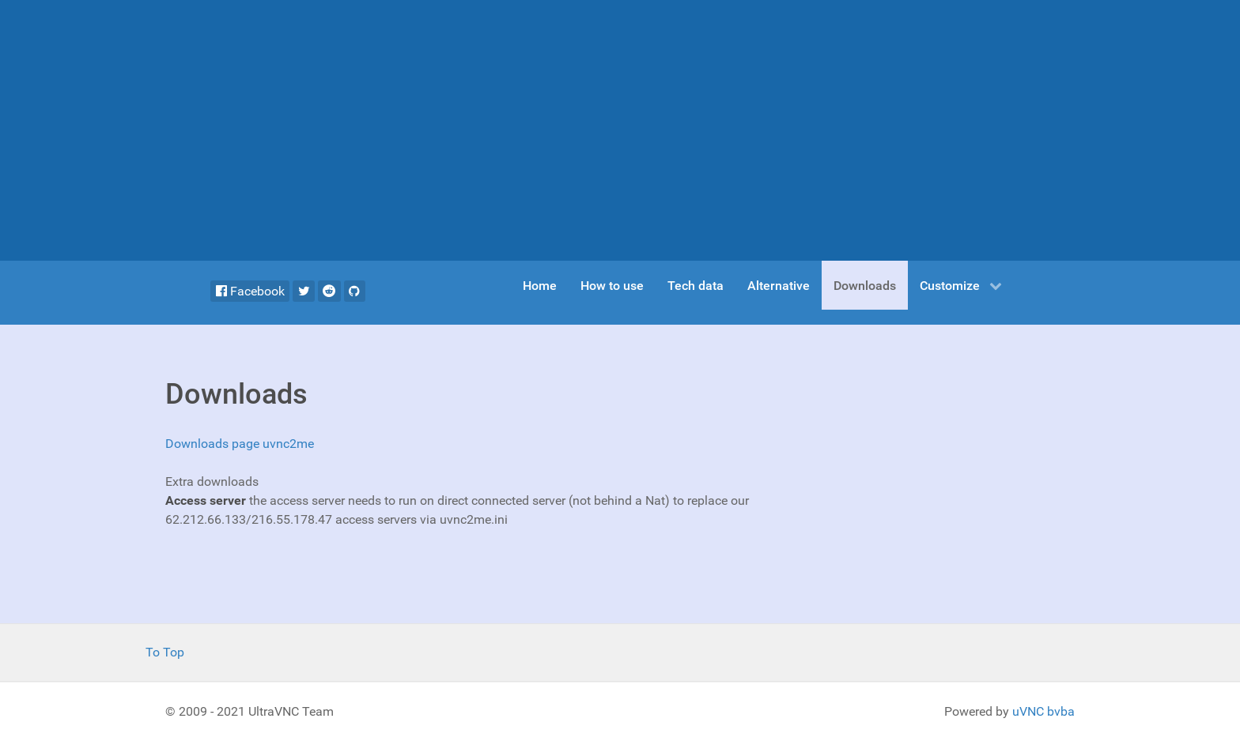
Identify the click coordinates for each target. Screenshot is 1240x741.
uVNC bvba (1043, 711)
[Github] (354, 291)
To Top (165, 652)
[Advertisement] (620, 130)
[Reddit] (329, 291)
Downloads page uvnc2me (239, 443)
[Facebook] (249, 291)
